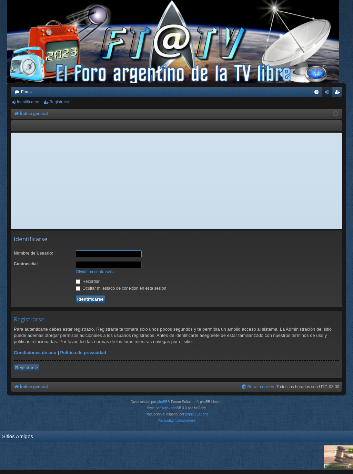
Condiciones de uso (35, 352)
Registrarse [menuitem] (338, 93)
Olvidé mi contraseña (95, 271)
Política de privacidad (83, 352)
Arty (165, 408)
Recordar (88, 281)
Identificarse (28, 102)
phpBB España (196, 414)
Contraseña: (26, 263)
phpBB (162, 402)
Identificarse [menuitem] (328, 93)
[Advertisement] (176, 181)
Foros (26, 92)
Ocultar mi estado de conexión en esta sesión (121, 288)
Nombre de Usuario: (33, 253)
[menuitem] (316, 92)
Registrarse (59, 102)
